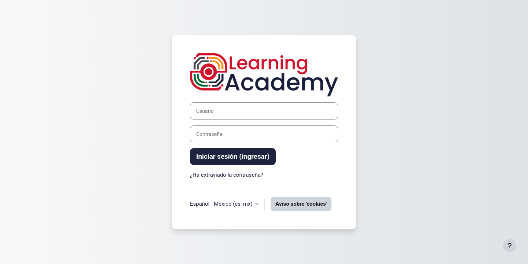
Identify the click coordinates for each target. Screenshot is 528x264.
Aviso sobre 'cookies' (301, 204)
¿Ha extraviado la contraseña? (226, 175)
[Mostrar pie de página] (509, 245)
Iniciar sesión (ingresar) (233, 157)
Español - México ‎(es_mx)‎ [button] (222, 204)
